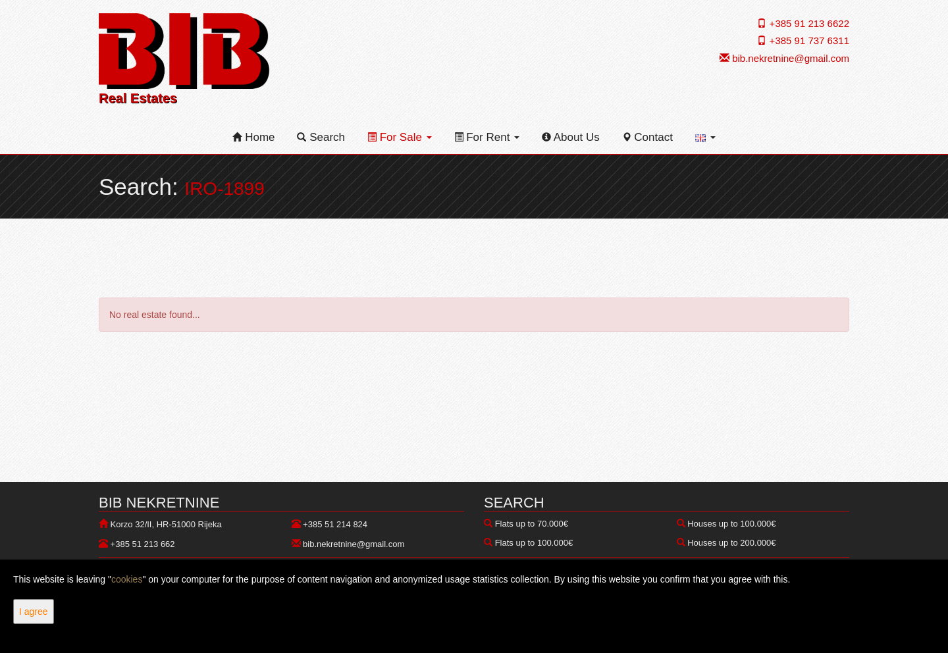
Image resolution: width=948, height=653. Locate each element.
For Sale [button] (399, 137)
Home (253, 137)
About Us (571, 137)
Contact (647, 137)
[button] (705, 137)
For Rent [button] (487, 137)
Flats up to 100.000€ (534, 543)
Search (321, 137)
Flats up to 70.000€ (531, 524)
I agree (33, 611)
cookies (126, 579)
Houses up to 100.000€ (731, 524)
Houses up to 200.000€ (731, 543)
